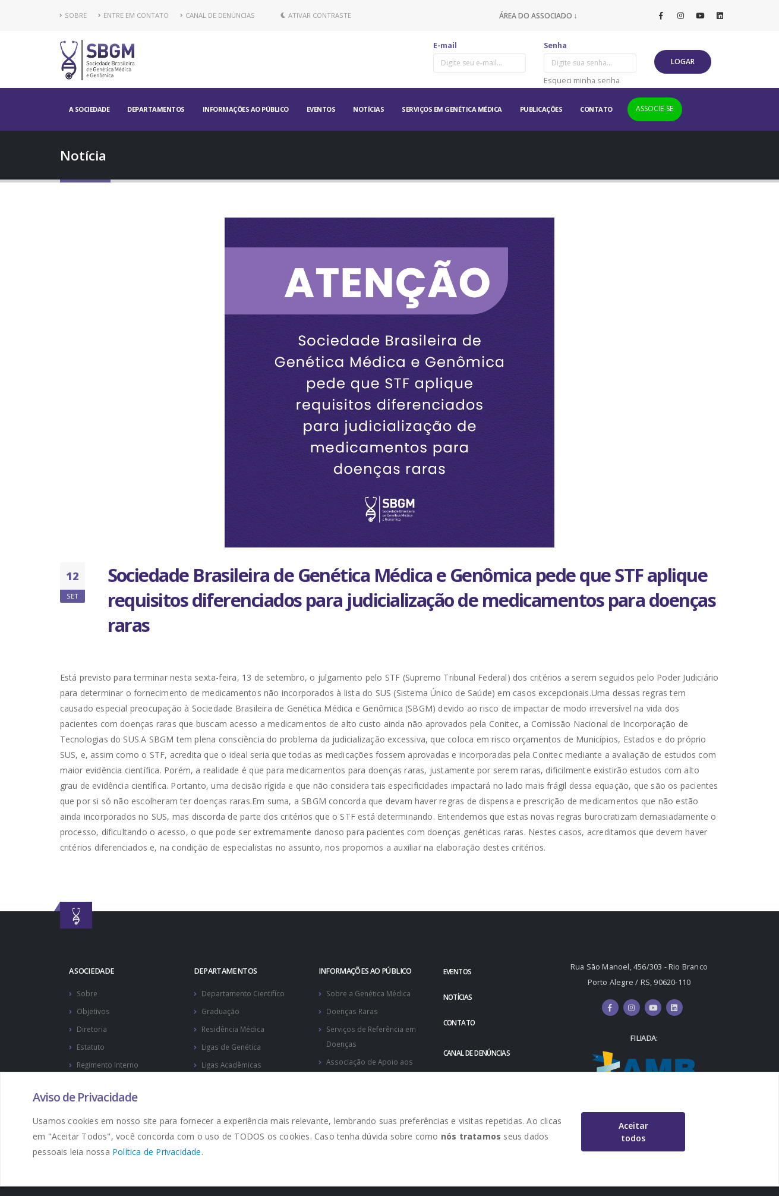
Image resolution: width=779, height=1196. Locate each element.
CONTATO (596, 109)
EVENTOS (321, 109)
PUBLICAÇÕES (541, 109)
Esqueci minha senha (582, 80)
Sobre (88, 993)
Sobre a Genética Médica (370, 993)
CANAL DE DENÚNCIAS (217, 15)
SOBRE (73, 15)
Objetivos (94, 1010)
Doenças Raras (353, 1010)
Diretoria (92, 1027)
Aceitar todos (633, 1132)
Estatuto (91, 1045)
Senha (555, 45)
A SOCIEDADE (89, 109)
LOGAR (683, 61)
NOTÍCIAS (368, 109)
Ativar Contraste (315, 15)
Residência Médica (234, 1027)
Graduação (220, 1010)
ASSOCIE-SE (654, 108)
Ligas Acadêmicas (232, 1062)
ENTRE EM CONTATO (133, 15)
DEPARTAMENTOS (156, 109)
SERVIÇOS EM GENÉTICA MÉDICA (452, 109)
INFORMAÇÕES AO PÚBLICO (246, 109)
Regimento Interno (110, 1062)
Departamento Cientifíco (244, 993)
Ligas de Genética (232, 1045)
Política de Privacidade (156, 1151)
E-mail (445, 45)
